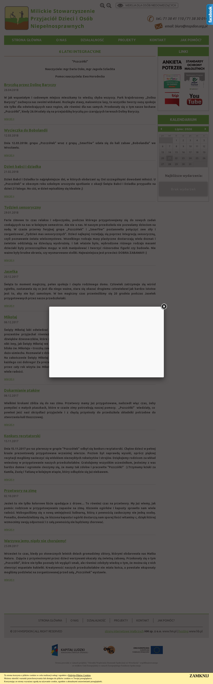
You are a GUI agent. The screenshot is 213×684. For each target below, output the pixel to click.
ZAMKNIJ (199, 676)
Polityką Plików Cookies (79, 675)
